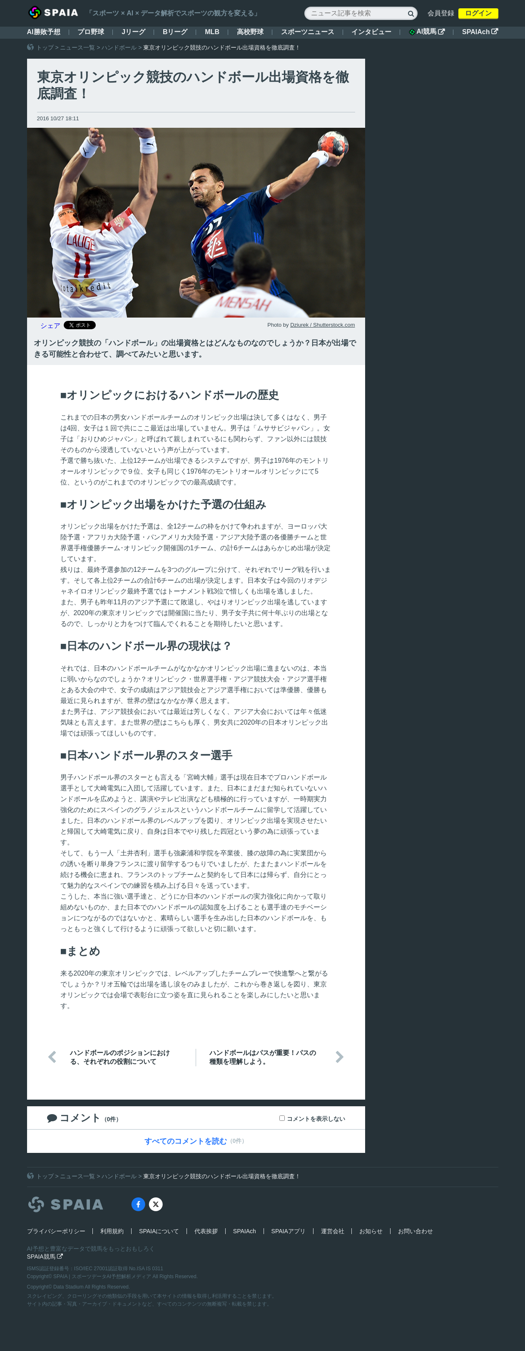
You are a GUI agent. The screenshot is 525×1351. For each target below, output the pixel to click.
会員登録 (441, 13)
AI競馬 (427, 31)
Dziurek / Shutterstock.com (322, 325)
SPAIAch (480, 31)
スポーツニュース (307, 31)
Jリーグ (133, 31)
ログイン (478, 13)
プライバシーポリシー (56, 1231)
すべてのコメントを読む (185, 1141)
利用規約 (112, 1231)
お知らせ (371, 1231)
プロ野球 (90, 31)
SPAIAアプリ (288, 1231)
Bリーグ (175, 31)
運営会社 (332, 1231)
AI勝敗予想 (43, 31)
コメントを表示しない (316, 1118)
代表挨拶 (206, 1231)
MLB (212, 31)
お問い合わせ (415, 1231)
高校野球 (250, 31)
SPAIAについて (159, 1231)
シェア (50, 325)
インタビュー (371, 31)
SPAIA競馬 (45, 1256)
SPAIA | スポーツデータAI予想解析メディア (102, 1276)
